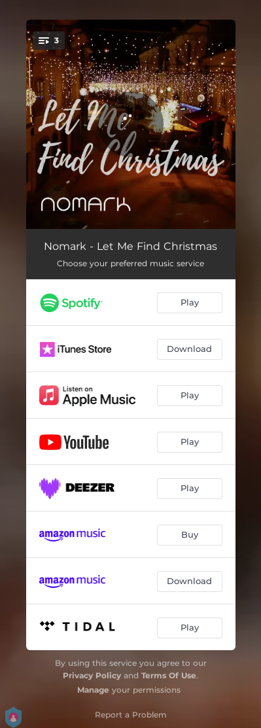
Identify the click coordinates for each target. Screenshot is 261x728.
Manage (93, 690)
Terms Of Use (168, 675)
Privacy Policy (92, 675)
